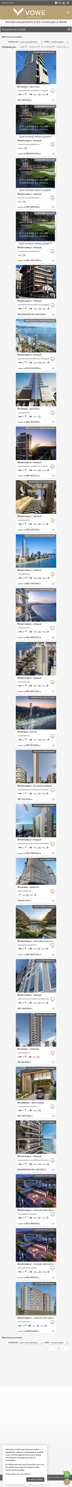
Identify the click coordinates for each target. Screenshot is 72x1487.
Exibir (47, 41)
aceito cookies (35, 1479)
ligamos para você (27, 1440)
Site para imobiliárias (52, 1484)
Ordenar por (13, 41)
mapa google (25, 1413)
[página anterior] (50, 1355)
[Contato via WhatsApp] (67, 1474)
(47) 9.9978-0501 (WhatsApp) (32, 1426)
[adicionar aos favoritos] (58, 100)
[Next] (57, 67)
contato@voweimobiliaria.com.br (33, 1435)
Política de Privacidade (14, 1470)
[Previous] (15, 67)
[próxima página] (67, 1355)
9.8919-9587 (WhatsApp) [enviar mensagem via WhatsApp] (32, 1430)
